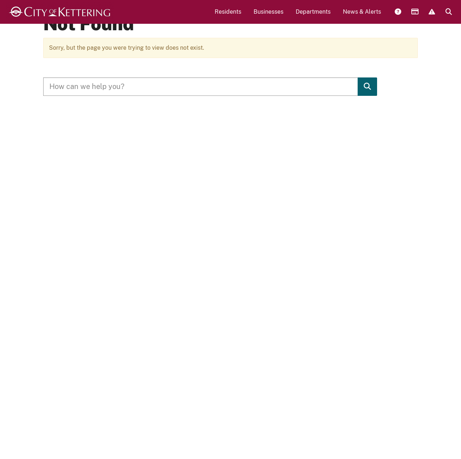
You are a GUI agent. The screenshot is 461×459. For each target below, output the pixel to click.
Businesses (268, 16)
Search (448, 17)
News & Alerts (362, 16)
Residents (228, 16)
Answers (397, 17)
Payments (414, 17)
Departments (313, 16)
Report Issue (431, 17)
